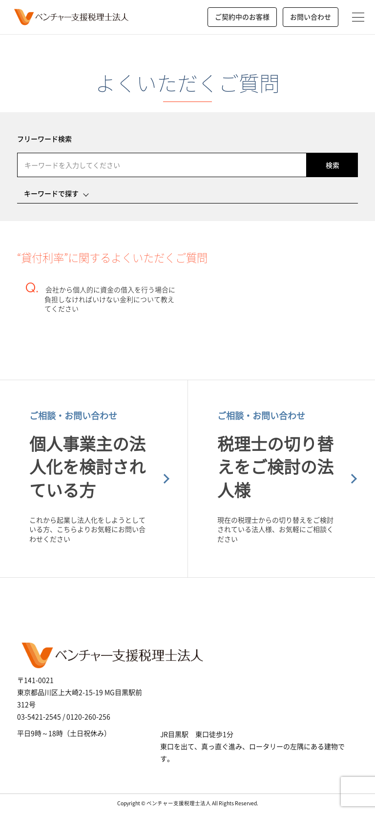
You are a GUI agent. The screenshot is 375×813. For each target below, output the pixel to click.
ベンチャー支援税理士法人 (70, 17)
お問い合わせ (310, 16)
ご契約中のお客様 (242, 16)
